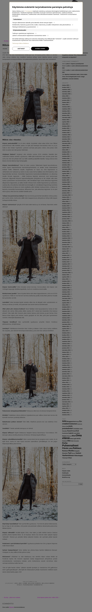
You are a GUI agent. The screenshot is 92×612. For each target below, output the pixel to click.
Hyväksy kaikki (40, 48)
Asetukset (21, 48)
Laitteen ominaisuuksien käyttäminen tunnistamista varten (30, 35)
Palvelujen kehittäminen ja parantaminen (25, 27)
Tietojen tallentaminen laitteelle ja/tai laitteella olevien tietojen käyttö (33, 22)
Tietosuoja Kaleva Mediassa (20, 43)
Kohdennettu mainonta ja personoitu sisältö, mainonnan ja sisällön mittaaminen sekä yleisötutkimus (42, 25)
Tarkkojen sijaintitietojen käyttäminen (24, 33)
